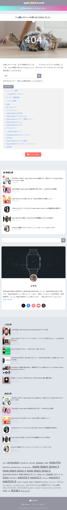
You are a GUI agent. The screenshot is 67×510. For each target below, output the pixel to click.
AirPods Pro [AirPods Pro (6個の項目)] (24, 463)
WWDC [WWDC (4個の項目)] (31, 482)
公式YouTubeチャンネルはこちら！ (33, 8)
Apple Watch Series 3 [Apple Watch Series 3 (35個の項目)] (45, 466)
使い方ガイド (11, 107)
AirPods (9, 138)
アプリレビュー (12, 110)
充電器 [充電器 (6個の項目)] (5, 491)
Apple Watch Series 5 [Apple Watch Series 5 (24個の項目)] (39, 470)
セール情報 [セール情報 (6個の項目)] (56, 485)
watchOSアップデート (16, 94)
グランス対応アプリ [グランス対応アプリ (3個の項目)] (7, 485)
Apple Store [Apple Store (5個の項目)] (6, 467)
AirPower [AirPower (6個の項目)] (32, 463)
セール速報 (12, 101)
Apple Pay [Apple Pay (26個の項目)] (55, 462)
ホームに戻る (33, 154)
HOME (33, 500)
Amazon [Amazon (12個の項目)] (39, 463)
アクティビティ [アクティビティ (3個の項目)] (52, 482)
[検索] (39, 76)
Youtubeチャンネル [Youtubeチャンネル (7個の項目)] (41, 482)
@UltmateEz (7, 299)
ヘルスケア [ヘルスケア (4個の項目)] (37, 487)
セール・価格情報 (12, 97)
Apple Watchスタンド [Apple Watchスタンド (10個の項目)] (27, 474)
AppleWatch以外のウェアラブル (18, 135)
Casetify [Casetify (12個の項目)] (49, 474)
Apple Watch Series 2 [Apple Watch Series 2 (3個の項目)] (26, 467)
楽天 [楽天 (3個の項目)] (9, 491)
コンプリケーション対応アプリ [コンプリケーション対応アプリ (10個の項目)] (38, 485)
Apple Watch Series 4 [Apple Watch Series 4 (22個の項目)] (14, 470)
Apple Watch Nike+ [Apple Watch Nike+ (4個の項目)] (16, 467)
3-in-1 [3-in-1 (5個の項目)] (4, 463)
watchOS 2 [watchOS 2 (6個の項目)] (13, 478)
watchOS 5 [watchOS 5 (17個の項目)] (54, 477)
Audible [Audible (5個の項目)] (39, 474)
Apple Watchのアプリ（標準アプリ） (19, 119)
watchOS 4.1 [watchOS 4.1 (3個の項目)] (45, 478)
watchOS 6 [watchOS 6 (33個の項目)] (9, 481)
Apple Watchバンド (15, 131)
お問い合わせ (25, 504)
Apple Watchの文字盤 (14, 113)
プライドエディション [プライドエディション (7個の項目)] (25, 487)
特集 (8, 104)
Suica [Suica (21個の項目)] (6, 477)
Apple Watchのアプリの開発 (16, 141)
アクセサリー (11, 128)
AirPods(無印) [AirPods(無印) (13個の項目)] (13, 463)
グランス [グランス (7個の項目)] (60, 482)
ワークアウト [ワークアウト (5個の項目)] (57, 487)
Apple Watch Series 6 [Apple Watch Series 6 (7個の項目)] (10, 474)
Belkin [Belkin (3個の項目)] (43, 474)
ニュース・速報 (12, 90)
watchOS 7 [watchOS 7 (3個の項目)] (19, 482)
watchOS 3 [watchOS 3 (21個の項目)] (23, 477)
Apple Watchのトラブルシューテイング (20, 144)
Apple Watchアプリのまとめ (16, 116)
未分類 (8, 147)
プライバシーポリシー (38, 504)
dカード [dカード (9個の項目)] (57, 474)
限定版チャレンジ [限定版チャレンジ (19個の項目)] (20, 490)
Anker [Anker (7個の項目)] (46, 463)
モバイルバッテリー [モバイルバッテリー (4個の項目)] (47, 487)
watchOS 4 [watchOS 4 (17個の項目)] (35, 477)
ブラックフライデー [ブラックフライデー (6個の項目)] (9, 487)
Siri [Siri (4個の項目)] (62, 474)
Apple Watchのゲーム (14, 122)
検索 (63, 240)
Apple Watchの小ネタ (14, 125)
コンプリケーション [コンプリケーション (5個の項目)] (19, 485)
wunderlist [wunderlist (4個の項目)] (25, 482)
